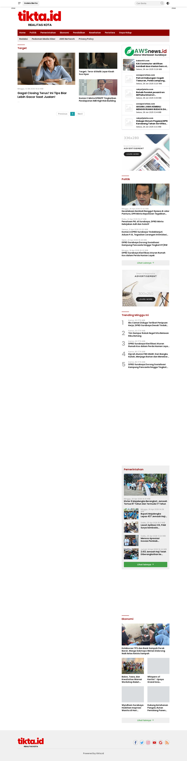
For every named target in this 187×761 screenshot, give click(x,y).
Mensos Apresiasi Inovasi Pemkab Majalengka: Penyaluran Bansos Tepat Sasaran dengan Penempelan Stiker (154, 539)
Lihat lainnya (145, 564)
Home (22, 32)
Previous (62, 113)
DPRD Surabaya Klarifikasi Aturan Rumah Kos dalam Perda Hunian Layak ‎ (143, 254)
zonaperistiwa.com (145, 75)
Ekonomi (64, 32)
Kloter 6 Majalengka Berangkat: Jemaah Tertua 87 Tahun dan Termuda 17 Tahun (145, 502)
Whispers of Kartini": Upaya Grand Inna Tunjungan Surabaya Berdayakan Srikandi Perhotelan (158, 679)
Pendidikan (79, 32)
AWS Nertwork (67, 38)
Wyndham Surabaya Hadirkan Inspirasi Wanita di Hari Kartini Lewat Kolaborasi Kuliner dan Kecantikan (132, 708)
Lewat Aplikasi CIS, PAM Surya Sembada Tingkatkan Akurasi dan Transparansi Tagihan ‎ (153, 526)
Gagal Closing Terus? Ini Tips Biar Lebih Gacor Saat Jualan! (42, 95)
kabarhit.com (142, 61)
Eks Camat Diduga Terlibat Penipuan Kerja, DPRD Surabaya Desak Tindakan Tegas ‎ (148, 324)
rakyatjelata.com (144, 89)
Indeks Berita (31, 3)
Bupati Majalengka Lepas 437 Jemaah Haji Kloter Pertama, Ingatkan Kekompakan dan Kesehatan (153, 515)
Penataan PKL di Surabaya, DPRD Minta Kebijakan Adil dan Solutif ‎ (142, 222)
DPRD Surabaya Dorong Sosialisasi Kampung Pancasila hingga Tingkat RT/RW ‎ (145, 243)
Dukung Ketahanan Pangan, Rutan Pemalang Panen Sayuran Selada (157, 708)
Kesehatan (95, 32)
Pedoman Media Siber (43, 38)
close (13, 8)
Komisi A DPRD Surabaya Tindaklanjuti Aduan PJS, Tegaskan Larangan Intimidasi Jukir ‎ (144, 233)
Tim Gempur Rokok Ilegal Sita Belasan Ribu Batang (148, 334)
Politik (33, 32)
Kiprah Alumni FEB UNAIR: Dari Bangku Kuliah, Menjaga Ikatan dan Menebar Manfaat (148, 355)
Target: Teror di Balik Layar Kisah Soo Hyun (96, 72)
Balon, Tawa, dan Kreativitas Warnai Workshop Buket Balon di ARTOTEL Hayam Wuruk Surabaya (132, 679)
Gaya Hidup (125, 32)
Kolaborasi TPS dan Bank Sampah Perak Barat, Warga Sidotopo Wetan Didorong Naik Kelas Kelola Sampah (143, 651)
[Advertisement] (145, 592)
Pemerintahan (48, 32)
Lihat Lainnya (145, 262)
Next (80, 113)
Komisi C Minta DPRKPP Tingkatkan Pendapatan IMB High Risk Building (97, 99)
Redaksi (23, 38)
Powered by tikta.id (93, 753)
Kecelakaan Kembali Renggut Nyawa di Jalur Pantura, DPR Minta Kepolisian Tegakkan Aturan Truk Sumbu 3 (145, 212)
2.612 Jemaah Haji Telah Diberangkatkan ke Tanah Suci (153, 553)
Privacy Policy (86, 38)
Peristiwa (110, 32)
